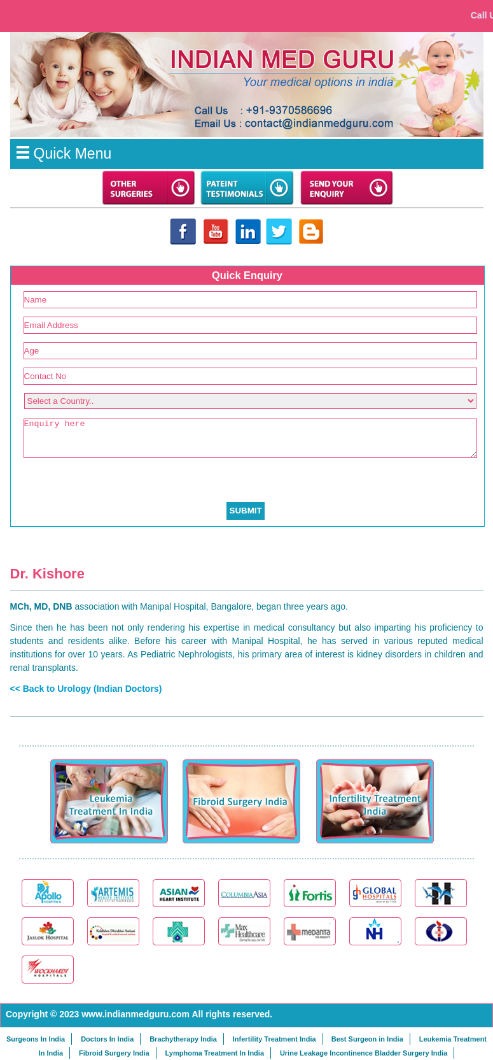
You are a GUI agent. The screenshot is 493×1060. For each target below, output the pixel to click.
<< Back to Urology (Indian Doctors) (86, 689)
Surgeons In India (35, 1039)
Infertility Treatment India (274, 1039)
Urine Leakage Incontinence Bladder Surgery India (363, 1053)
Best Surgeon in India (367, 1039)
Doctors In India (107, 1039)
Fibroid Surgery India (114, 1053)
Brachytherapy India (183, 1039)
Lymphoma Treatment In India (214, 1053)
